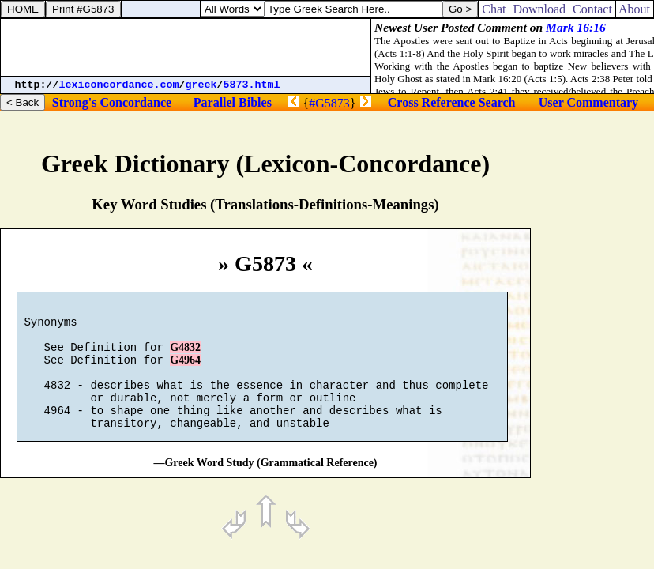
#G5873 (329, 103)
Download (539, 9)
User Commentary (588, 102)
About (634, 9)
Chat (494, 9)
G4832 (185, 357)
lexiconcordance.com (119, 85)
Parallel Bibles (233, 102)
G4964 (185, 372)
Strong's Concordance (111, 102)
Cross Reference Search (452, 102)
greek (201, 85)
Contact (592, 9)
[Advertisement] (185, 47)
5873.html (252, 85)
